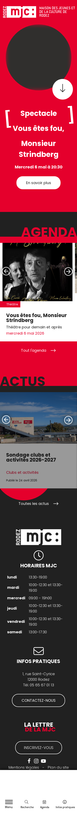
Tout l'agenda (33, 350)
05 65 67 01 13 (42, 685)
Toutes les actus (33, 503)
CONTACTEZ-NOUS (39, 700)
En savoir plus (38, 182)
